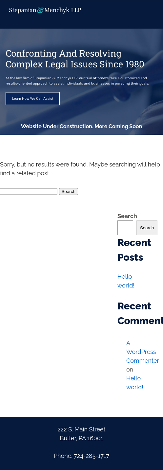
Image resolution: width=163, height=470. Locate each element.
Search (127, 216)
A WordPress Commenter (142, 351)
